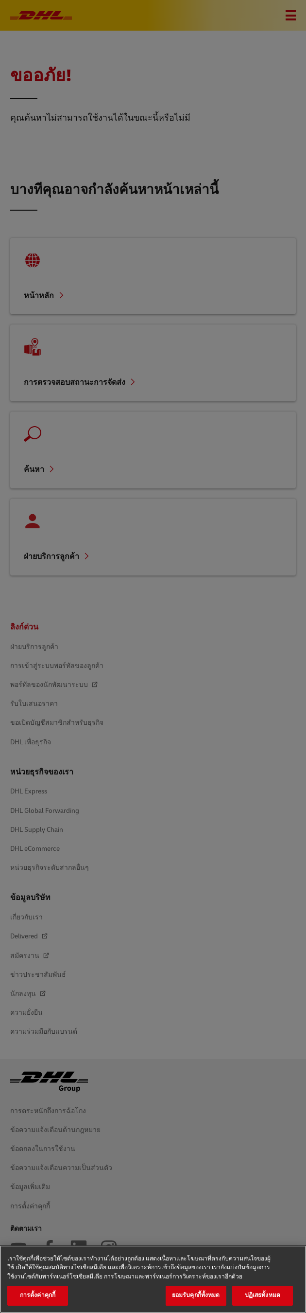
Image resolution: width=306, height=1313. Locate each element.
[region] (153, 1279)
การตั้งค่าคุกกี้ (37, 1295)
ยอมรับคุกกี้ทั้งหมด (196, 1295)
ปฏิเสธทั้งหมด (262, 1295)
